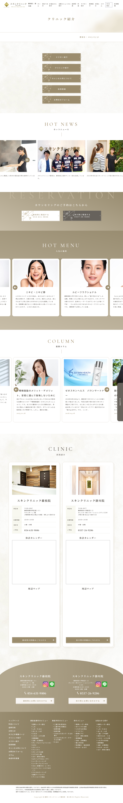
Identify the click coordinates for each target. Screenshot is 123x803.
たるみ (34, 733)
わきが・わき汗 (81, 747)
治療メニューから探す (65, 5)
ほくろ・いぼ (37, 731)
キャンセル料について (62, 78)
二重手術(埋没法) (60, 724)
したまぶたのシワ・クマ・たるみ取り (63, 739)
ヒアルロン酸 (37, 754)
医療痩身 (35, 738)
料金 (78, 5)
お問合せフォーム (62, 100)
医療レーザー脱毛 (38, 724)
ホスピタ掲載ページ (17, 734)
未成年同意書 (14, 758)
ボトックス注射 (37, 752)
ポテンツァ (36, 747)
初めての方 (45, 5)
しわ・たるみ (37, 729)
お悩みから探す (53, 5)
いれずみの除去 (81, 729)
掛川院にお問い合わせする (88, 701)
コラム (102, 5)
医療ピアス (80, 733)
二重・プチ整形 (103, 733)
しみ (34, 727)
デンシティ (36, 750)
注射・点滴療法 (37, 740)
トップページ (14, 720)
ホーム (39, 5)
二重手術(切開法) (60, 727)
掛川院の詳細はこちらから (88, 640)
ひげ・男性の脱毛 (38, 757)
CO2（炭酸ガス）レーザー (41, 766)
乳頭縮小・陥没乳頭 (83, 745)
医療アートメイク (38, 775)
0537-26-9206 (85, 530)
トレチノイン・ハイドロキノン (41, 769)
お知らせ (97, 5)
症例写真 (74, 5)
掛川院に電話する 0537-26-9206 (82, 215)
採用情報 (116, 5)
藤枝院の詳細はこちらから (34, 640)
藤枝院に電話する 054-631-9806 (41, 215)
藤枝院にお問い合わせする (35, 701)
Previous (27, 160)
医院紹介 (91, 5)
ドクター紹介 (84, 5)
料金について (14, 724)
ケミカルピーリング (39, 772)
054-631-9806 (31, 530)
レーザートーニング (39, 761)
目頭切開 (57, 729)
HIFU (34, 745)
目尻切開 (57, 731)
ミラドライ (80, 731)
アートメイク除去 (38, 777)
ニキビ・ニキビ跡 (38, 736)
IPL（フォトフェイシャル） (42, 743)
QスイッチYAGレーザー (40, 759)
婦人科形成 (80, 743)
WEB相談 (120, 402)
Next (95, 160)
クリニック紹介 (62, 68)
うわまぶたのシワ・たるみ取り (63, 734)
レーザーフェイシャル (40, 763)
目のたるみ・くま (104, 736)
